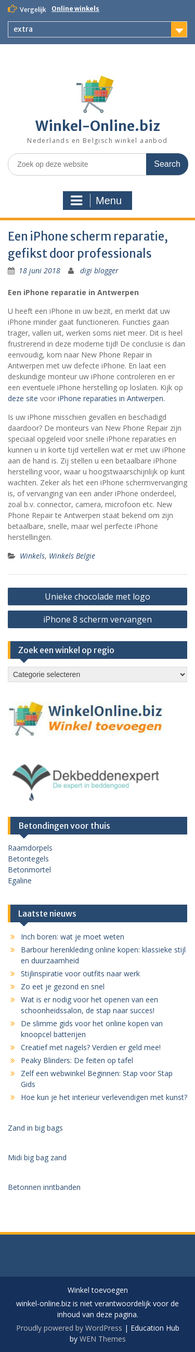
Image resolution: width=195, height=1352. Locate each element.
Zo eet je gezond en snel (63, 986)
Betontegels (28, 859)
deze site (23, 398)
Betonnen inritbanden (44, 1187)
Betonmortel (29, 869)
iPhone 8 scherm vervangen (97, 619)
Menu (96, 200)
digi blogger (99, 270)
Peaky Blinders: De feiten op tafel (77, 1060)
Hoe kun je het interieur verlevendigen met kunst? (104, 1097)
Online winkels (75, 8)
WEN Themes (103, 1339)
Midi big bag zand (37, 1157)
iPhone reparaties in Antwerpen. (111, 398)
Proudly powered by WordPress (69, 1328)
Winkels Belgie (72, 556)
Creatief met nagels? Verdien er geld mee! (91, 1047)
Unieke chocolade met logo (97, 596)
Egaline (20, 880)
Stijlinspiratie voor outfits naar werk (80, 973)
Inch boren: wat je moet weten (72, 937)
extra (23, 29)
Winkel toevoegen (98, 1290)
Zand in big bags (35, 1128)
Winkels (32, 556)
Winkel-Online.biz (97, 126)
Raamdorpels (30, 848)
